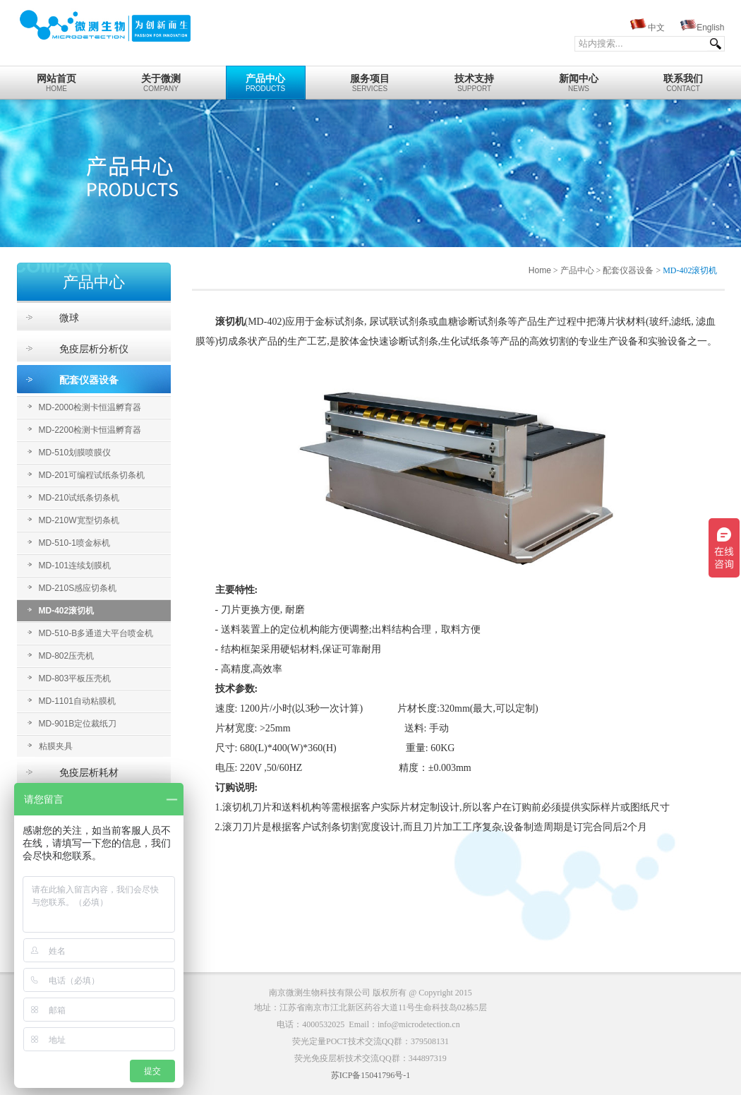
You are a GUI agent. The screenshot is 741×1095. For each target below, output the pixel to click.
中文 (656, 27)
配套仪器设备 (89, 379)
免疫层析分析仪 (93, 348)
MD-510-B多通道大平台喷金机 (96, 633)
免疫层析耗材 (89, 772)
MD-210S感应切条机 (78, 588)
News (579, 79)
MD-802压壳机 (67, 656)
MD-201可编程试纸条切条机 (92, 475)
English (710, 27)
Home (540, 270)
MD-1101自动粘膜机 (77, 701)
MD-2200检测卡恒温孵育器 (90, 430)
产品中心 (577, 270)
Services (370, 79)
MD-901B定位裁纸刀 (78, 724)
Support (474, 79)
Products (266, 79)
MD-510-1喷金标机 (74, 543)
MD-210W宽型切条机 (79, 520)
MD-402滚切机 (67, 611)
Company (161, 79)
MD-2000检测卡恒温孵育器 (90, 407)
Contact (683, 79)
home (57, 79)
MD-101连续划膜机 (75, 565)
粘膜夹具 (56, 746)
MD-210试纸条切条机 (79, 498)
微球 (69, 317)
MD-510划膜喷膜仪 (75, 452)
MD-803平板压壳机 (75, 678)
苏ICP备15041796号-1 (371, 1075)
